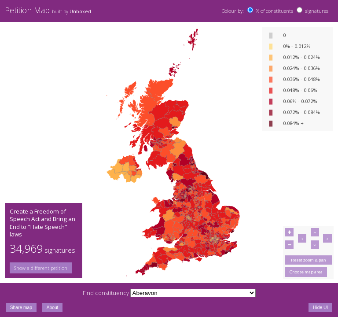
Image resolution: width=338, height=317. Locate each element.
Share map (21, 307)
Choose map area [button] (306, 272)
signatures (316, 10)
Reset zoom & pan (308, 260)
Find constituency (106, 293)
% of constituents (274, 10)
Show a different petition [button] (40, 268)
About (53, 307)
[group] (43, 267)
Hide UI (320, 307)
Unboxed (80, 11)
